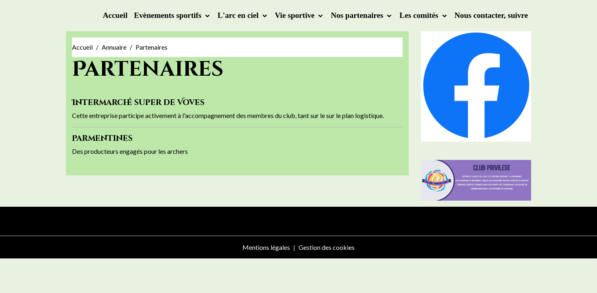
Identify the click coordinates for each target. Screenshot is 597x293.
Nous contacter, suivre (491, 15)
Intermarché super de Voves (138, 102)
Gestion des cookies (326, 247)
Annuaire (114, 47)
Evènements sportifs (168, 15)
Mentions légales (266, 247)
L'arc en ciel (239, 15)
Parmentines (102, 138)
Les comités (419, 15)
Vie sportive (296, 15)
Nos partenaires (358, 15)
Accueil (115, 15)
